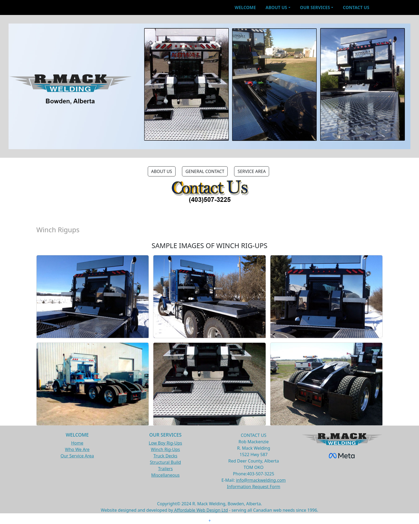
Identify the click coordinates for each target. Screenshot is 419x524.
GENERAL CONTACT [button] (204, 171)
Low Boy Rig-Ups (165, 443)
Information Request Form (253, 487)
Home (77, 443)
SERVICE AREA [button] (252, 171)
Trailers (165, 469)
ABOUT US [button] (161, 171)
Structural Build (165, 462)
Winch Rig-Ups (165, 449)
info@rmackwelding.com (261, 480)
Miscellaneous (165, 475)
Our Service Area (77, 456)
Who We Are (77, 449)
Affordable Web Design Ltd (200, 510)
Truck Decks (165, 456)
